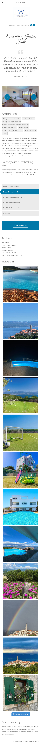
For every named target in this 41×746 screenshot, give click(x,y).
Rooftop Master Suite (11, 186)
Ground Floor (8, 213)
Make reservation (20, 225)
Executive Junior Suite (11, 192)
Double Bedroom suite (11, 202)
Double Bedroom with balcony (14, 197)
